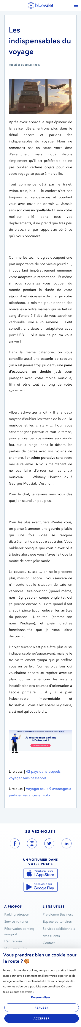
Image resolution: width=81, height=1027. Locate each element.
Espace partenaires (57, 922)
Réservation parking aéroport (19, 931)
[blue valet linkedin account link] (66, 844)
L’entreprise (13, 941)
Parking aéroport (16, 914)
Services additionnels (59, 929)
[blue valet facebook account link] (15, 844)
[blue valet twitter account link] (49, 844)
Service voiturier (16, 922)
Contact (49, 943)
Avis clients (51, 936)
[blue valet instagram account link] (32, 844)
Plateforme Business (58, 914)
